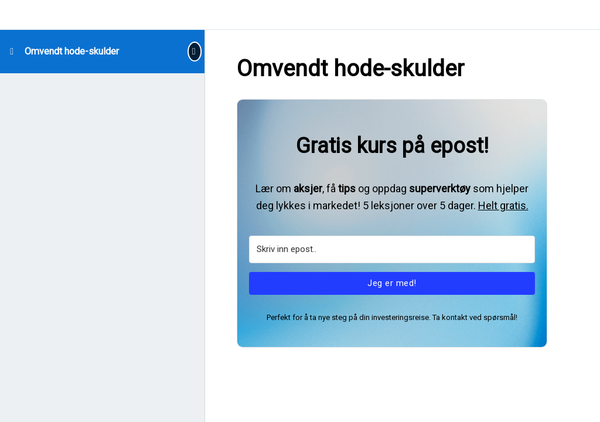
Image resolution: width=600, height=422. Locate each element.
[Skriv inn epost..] (392, 249)
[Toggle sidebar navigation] (192, 51)
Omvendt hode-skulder (72, 51)
